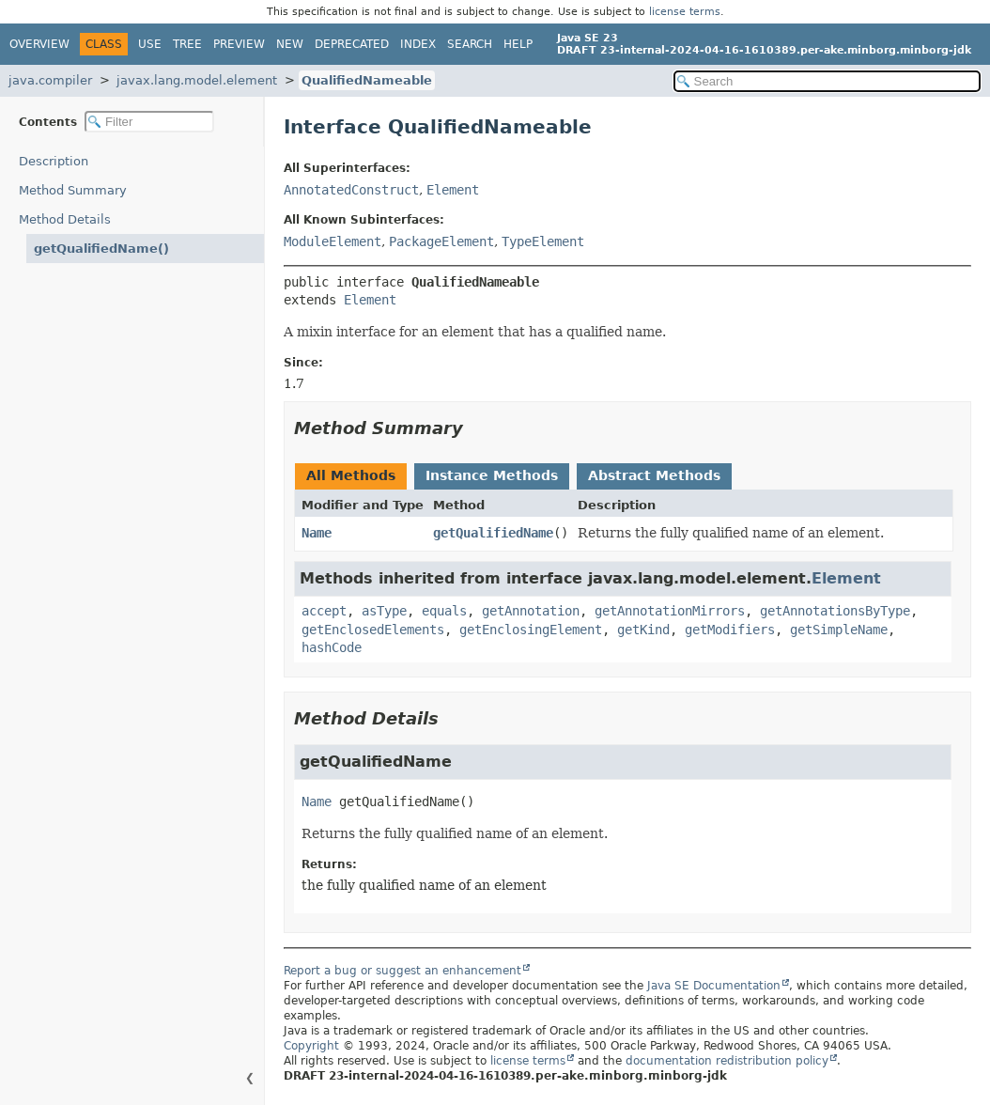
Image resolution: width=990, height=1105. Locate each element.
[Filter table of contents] (149, 121)
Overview (39, 44)
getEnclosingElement (530, 629)
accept (324, 610)
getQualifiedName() (101, 248)
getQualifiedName (493, 532)
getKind (643, 629)
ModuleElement (332, 241)
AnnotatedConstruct (351, 189)
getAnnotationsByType (835, 610)
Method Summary (73, 190)
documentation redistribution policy (727, 1060)
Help (518, 44)
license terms (684, 12)
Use (150, 44)
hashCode (332, 647)
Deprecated (352, 44)
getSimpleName (839, 629)
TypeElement (543, 241)
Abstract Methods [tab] (654, 475)
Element (452, 189)
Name (317, 532)
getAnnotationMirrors (670, 610)
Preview (239, 44)
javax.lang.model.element (196, 80)
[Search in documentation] (827, 81)
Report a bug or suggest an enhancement (402, 970)
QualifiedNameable (367, 80)
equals (444, 610)
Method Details (65, 219)
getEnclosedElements (373, 629)
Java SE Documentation (714, 985)
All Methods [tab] (350, 475)
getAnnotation (531, 610)
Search (469, 44)
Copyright (311, 1045)
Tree (187, 44)
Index (418, 44)
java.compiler (50, 80)
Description (53, 161)
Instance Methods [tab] (491, 475)
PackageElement (441, 241)
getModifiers (730, 629)
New (289, 44)
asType (384, 610)
